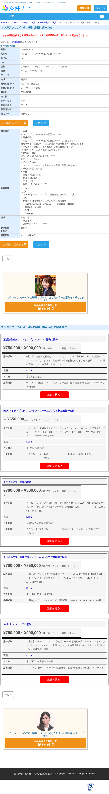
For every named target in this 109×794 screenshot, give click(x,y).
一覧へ (8, 258)
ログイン (100, 8)
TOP (11, 16)
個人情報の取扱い (43, 773)
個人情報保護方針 (22, 773)
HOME (4, 22)
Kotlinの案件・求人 (47, 22)
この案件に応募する (14, 122)
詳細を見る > (54, 394)
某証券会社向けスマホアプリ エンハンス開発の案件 (30, 339)
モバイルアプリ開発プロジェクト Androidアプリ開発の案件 (35, 557)
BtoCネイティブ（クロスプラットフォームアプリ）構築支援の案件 (38, 410)
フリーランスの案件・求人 (23, 22)
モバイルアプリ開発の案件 (17, 482)
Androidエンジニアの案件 (17, 624)
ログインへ (41, 122)
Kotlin (29, 370)
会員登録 (15, 41)
